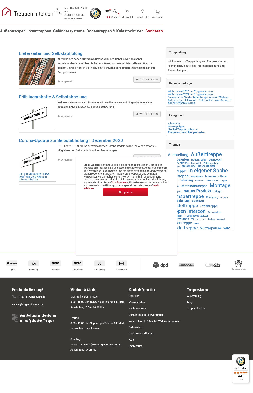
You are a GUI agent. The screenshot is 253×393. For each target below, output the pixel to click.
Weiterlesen (147, 79)
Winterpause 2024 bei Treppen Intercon (191, 94)
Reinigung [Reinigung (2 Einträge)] (212, 197)
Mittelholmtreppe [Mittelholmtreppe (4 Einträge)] (194, 186)
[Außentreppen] (23, 31)
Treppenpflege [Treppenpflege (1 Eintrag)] (214, 212)
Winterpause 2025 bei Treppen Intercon (191, 91)
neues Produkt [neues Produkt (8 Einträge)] (197, 191)
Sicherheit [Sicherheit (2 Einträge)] (198, 200)
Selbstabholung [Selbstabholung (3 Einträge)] (179, 201)
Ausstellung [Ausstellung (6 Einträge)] (178, 154)
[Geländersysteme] (96, 31)
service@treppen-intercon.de (27, 304)
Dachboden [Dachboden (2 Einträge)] (215, 159)
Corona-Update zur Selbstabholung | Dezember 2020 (71, 140)
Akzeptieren (125, 192)
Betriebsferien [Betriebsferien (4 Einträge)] (178, 159)
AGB (131, 339)
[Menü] (247, 356)
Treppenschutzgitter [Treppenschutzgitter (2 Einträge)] (196, 215)
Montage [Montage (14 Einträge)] (220, 185)
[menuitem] (194, 12)
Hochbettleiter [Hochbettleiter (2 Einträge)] (206, 165)
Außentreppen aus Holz (181, 103)
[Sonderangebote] (205, 31)
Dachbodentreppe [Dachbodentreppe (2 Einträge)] (178, 162)
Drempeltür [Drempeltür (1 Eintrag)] (196, 163)
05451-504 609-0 (31, 297)
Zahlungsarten (137, 308)
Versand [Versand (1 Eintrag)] (221, 219)
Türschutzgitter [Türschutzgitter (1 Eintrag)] (198, 219)
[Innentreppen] (58, 31)
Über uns (134, 296)
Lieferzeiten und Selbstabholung (51, 53)
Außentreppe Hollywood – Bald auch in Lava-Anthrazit (199, 100)
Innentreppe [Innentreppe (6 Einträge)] (178, 176)
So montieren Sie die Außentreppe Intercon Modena (198, 97)
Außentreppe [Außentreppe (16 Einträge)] (206, 154)
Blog (190, 302)
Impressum (135, 346)
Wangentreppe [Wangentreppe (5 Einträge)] (180, 223)
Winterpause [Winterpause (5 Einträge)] (210, 228)
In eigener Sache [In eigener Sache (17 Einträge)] (208, 170)
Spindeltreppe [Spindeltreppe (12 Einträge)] (183, 205)
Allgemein (67, 81)
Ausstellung (194, 296)
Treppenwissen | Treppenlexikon (187, 132)
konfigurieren (120, 182)
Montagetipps (176, 126)
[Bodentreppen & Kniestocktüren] (151, 31)
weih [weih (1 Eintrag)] (196, 223)
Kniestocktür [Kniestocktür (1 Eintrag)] (197, 176)
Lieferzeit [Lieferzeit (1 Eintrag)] (199, 181)
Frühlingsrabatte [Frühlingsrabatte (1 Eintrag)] (211, 163)
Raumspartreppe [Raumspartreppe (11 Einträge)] (186, 196)
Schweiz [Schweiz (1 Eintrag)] (224, 197)
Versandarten (137, 302)
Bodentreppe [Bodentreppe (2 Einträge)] (198, 159)
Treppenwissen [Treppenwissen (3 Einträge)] (178, 219)
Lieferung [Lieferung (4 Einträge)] (186, 180)
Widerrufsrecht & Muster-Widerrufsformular (154, 321)
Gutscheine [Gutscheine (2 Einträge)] (189, 165)
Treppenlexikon (196, 308)
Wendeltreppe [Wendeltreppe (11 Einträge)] (183, 228)
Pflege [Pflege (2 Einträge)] (217, 191)
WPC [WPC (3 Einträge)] (226, 228)
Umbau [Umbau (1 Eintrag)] (211, 219)
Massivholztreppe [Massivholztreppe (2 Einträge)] (216, 180)
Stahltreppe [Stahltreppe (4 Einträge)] (209, 206)
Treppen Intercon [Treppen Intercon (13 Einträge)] (187, 211)
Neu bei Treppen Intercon (183, 129)
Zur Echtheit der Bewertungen (146, 314)
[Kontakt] (236, 31)
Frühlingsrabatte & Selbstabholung (53, 97)
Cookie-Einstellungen (141, 333)
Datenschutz (136, 327)
